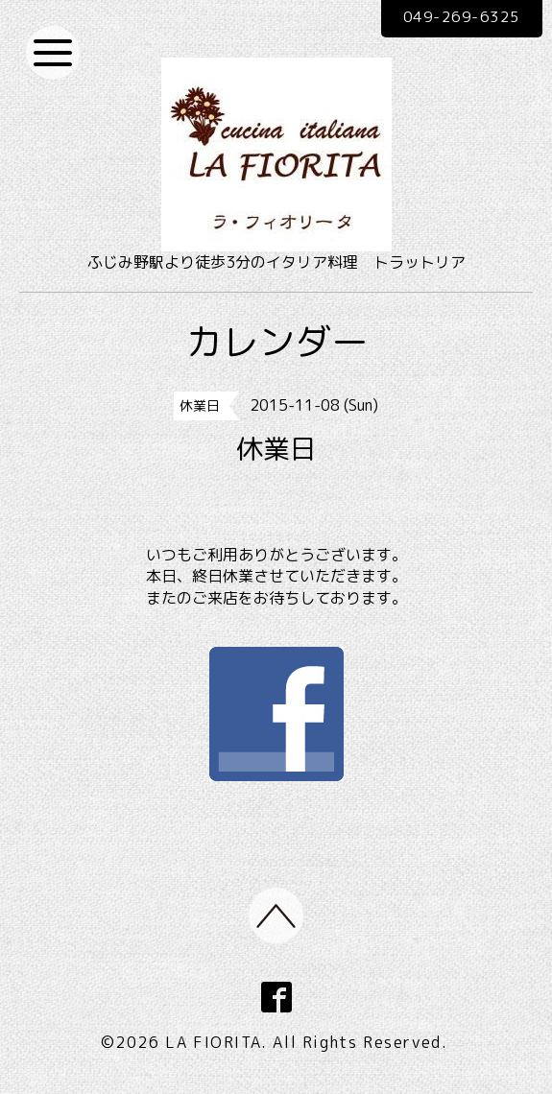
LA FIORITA (213, 1044)
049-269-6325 (452, 18)
